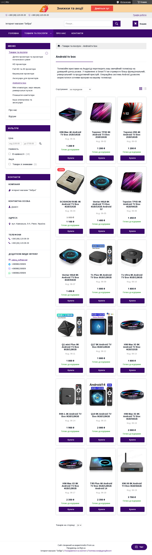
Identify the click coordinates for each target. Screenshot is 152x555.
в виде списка (145, 89)
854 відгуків (125, 2)
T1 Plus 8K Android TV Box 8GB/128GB (101, 276)
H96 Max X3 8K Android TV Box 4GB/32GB (131, 347)
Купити (71, 158)
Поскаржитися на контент (75, 551)
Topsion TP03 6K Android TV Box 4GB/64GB (132, 204)
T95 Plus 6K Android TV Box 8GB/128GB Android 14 (101, 486)
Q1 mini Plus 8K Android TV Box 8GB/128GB (70, 347)
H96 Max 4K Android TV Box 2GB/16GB (70, 133)
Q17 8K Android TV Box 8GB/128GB (101, 345)
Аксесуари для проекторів (25, 78)
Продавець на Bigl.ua (76, 548)
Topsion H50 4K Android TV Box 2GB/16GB (131, 134)
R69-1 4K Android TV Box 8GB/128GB (70, 415)
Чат (139, 547)
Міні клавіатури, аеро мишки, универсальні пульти (27, 88)
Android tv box (19, 83)
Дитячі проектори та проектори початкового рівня (28, 58)
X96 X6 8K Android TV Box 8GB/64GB (132, 484)
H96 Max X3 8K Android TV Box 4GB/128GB (70, 486)
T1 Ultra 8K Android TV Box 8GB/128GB (131, 276)
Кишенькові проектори (23, 73)
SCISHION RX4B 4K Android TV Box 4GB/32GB (70, 204)
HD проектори (19, 64)
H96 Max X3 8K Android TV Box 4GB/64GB (131, 416)
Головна (13, 33)
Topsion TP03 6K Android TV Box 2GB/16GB (101, 134)
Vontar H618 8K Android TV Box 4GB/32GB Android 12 (101, 205)
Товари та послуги (35, 33)
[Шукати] (117, 24)
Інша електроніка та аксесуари (22, 101)
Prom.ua (90, 545)
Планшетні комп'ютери (23, 95)
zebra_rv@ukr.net (19, 260)
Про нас (61, 33)
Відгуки (12, 116)
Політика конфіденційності (100, 551)
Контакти (77, 33)
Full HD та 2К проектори (24, 69)
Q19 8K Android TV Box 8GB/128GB (101, 415)
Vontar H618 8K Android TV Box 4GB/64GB (70, 277)
